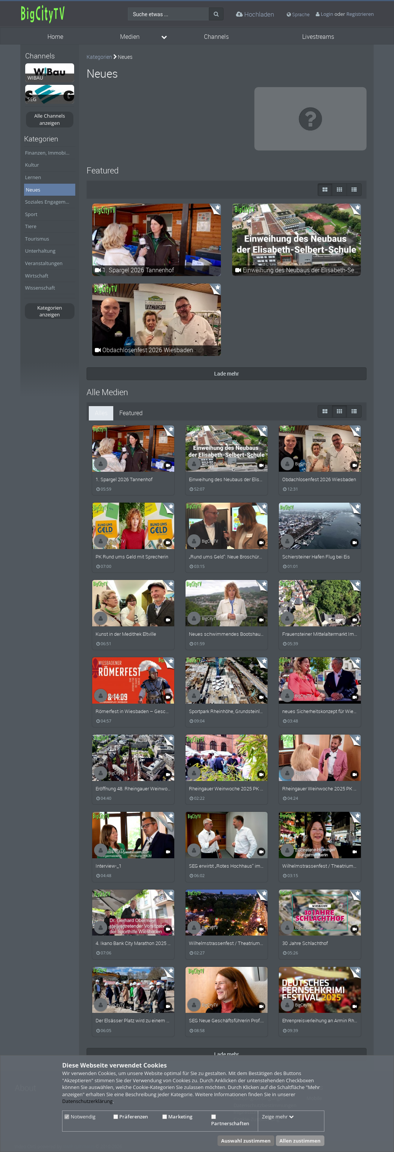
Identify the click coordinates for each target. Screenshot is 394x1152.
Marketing (177, 1116)
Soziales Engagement (49, 201)
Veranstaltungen (43, 263)
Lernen (33, 177)
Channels (216, 37)
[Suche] (216, 14)
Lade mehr (226, 373)
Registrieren (360, 14)
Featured (131, 413)
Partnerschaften (230, 1120)
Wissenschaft (40, 287)
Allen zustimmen (300, 1140)
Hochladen (255, 14)
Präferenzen (130, 1116)
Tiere (30, 226)
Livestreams (318, 37)
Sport (31, 214)
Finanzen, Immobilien (49, 152)
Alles (101, 413)
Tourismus (37, 238)
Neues (33, 189)
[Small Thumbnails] (339, 189)
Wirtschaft (36, 275)
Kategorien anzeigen (49, 311)
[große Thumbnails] (325, 189)
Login (327, 14)
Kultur (32, 164)
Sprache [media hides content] (298, 14)
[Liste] (354, 189)
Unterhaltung (40, 250)
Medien (130, 37)
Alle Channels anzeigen (49, 119)
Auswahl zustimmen (246, 1140)
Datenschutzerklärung (87, 1101)
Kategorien (99, 56)
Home (55, 37)
